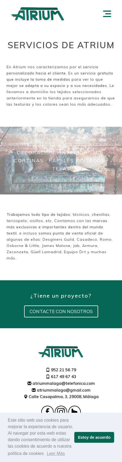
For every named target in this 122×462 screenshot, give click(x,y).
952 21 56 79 (61, 369)
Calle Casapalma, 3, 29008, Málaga (61, 396)
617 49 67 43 (61, 376)
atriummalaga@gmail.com (61, 390)
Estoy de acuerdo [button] (94, 437)
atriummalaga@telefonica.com (61, 383)
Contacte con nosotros (61, 311)
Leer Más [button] (56, 453)
